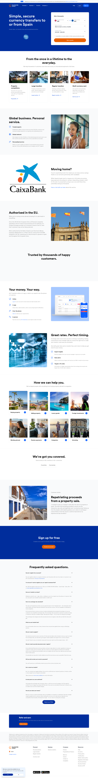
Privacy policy (81, 752)
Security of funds (82, 762)
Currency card (36, 755)
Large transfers (36, 750)
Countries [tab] (44, 463)
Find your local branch (40, 576)
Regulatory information (83, 758)
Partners (38, 5)
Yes (7, 774)
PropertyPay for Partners (68, 750)
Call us (14, 313)
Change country (12, 752)
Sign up (86, 5)
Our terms (80, 750)
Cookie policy (81, 754)
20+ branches (24, 319)
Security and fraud (82, 760)
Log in (79, 5)
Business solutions (52, 748)
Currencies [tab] (52, 463)
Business (31, 5)
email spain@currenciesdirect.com (34, 586)
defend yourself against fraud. (71, 1)
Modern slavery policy (83, 756)
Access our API (81, 764)
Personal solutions (37, 748)
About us (65, 753)
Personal (24, 5)
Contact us (65, 757)
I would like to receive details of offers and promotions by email (70, 36)
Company (45, 5)
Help (74, 5)
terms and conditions (38, 673)
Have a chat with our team (58, 187)
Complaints (65, 759)
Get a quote (70, 40)
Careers (65, 755)
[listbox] (61, 20)
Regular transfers (37, 752)
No (18, 774)
